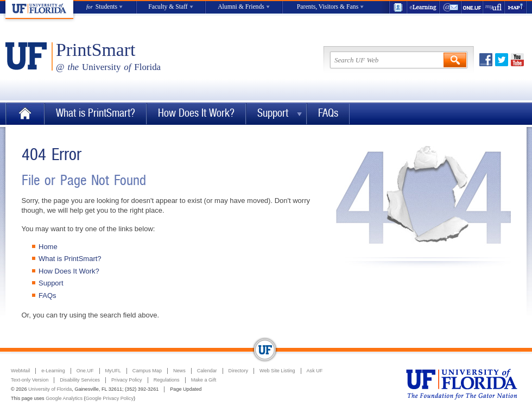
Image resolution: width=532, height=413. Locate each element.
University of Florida (50, 389)
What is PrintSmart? (95, 113)
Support (272, 113)
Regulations (167, 380)
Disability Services (80, 380)
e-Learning (423, 7)
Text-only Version (29, 380)
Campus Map (147, 370)
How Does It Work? (196, 113)
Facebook (485, 59)
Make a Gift (204, 380)
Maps (516, 7)
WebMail (450, 7)
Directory (238, 370)
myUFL (494, 7)
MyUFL (113, 370)
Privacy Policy (126, 380)
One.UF (472, 7)
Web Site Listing (277, 370)
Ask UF (315, 370)
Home (25, 113)
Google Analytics (64, 398)
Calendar (207, 370)
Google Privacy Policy (110, 398)
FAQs (328, 113)
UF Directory (398, 7)
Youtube (517, 59)
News (179, 370)
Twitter (501, 59)
